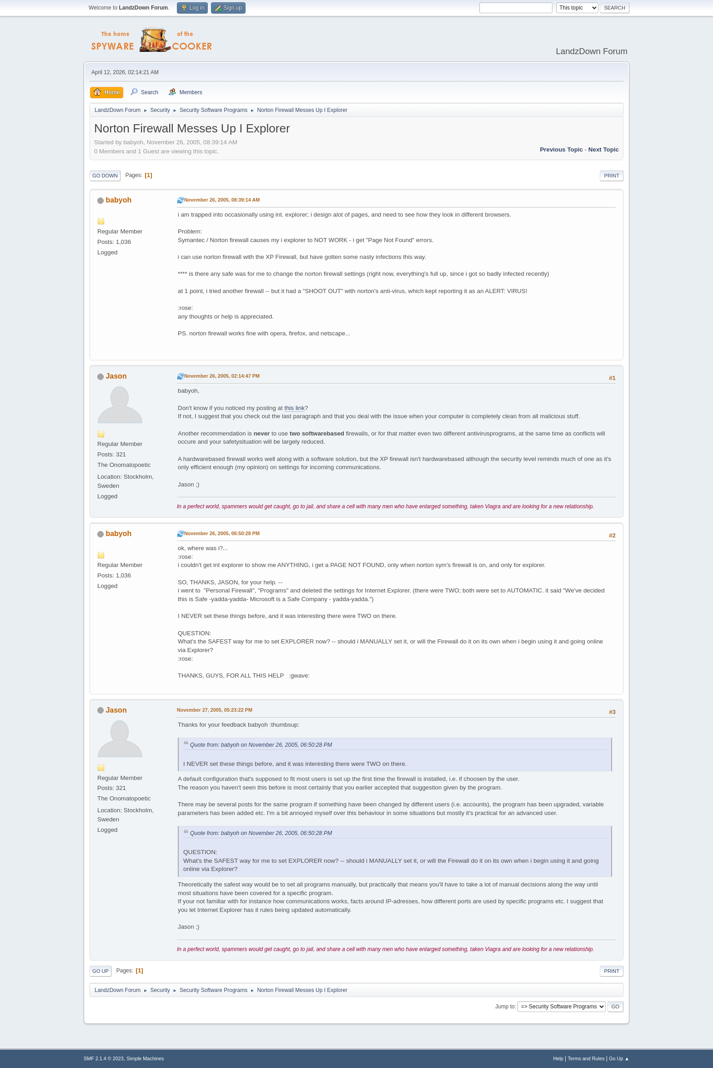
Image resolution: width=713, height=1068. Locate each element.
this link (294, 408)
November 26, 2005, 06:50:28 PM (222, 533)
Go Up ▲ (619, 1058)
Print (611, 175)
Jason (115, 376)
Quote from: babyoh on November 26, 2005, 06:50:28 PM (261, 745)
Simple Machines (145, 1058)
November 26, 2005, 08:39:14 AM (222, 199)
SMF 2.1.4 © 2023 (104, 1058)
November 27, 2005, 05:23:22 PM (214, 710)
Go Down (105, 175)
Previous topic (561, 149)
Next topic (603, 149)
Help (558, 1058)
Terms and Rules (586, 1058)
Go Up (100, 971)
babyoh (118, 200)
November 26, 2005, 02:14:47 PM (222, 376)
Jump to (505, 1006)
